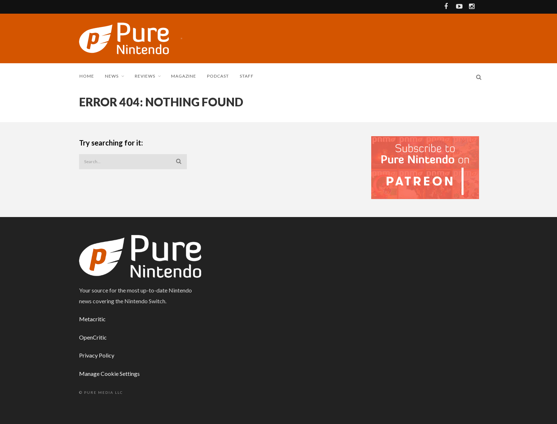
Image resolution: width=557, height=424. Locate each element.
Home (86, 76)
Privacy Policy (96, 355)
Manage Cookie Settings (109, 373)
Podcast (218, 76)
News (112, 76)
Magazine (183, 76)
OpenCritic (93, 337)
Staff (247, 76)
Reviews (145, 76)
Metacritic (92, 318)
